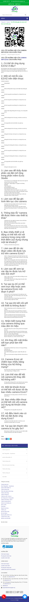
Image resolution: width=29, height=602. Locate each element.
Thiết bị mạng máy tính (6, 501)
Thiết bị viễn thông (6, 468)
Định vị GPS (3, 504)
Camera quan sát (6, 449)
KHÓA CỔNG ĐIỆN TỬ (7, 457)
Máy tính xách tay (4, 508)
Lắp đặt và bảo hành (5, 557)
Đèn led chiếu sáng (5, 511)
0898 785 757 (7, 1)
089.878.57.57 (12, 576)
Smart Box (3, 506)
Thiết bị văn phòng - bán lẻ (6, 499)
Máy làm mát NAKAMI (5, 518)
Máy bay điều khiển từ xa (6, 514)
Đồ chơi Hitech (4, 513)
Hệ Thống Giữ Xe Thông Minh (7, 497)
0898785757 (5, 585)
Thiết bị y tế (3, 509)
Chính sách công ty (5, 554)
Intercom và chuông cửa (6, 503)
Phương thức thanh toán (6, 556)
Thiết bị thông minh (6, 461)
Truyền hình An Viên (5, 516)
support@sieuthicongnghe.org (18, 1)
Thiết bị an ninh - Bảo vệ (6, 496)
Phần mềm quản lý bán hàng (8, 465)
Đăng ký (18, 4)
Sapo (17, 600)
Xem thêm (4, 476)
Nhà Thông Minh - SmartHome (8, 453)
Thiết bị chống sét (6, 472)
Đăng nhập (11, 4)
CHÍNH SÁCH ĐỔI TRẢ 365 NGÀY (8, 569)
